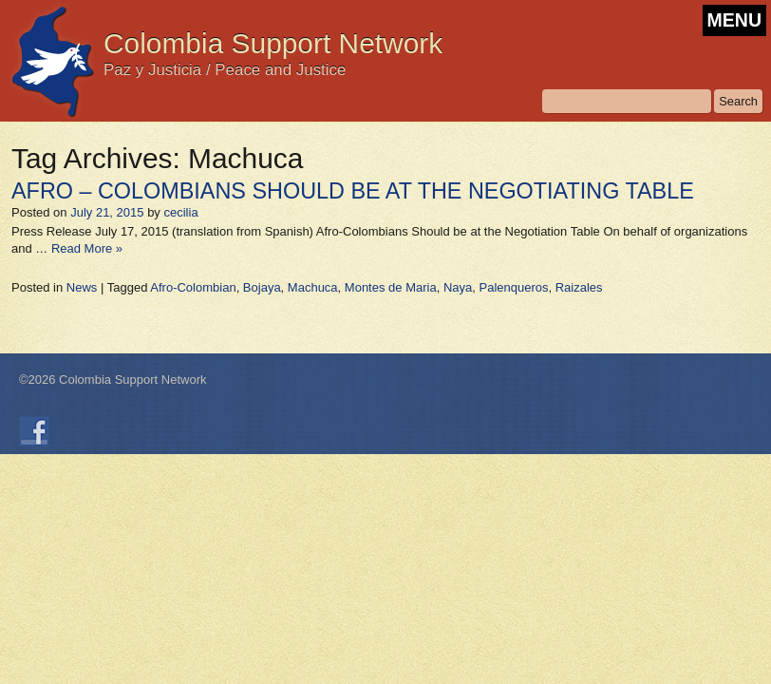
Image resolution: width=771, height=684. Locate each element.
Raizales (579, 287)
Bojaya (262, 287)
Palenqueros (513, 287)
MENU (734, 20)
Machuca (313, 287)
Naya (457, 287)
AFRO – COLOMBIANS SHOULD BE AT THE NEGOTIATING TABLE (352, 191)
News (82, 287)
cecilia (180, 212)
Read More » (86, 248)
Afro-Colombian (192, 287)
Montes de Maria (391, 287)
